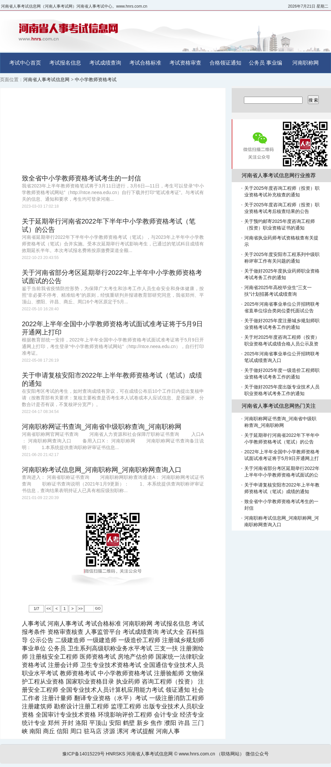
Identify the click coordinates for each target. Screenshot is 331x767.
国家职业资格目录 (90, 681)
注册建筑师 (37, 706)
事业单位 (34, 648)
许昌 (184, 723)
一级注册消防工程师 (176, 698)
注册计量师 (57, 698)
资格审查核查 (65, 632)
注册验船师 (169, 673)
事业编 (274, 63)
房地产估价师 (136, 656)
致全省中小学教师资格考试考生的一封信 (81, 178)
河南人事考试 (65, 623)
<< (48, 608)
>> (80, 608)
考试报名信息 (65, 63)
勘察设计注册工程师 (81, 706)
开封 (67, 723)
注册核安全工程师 (54, 656)
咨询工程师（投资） (169, 681)
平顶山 (98, 723)
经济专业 (192, 714)
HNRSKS (115, 753)
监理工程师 (126, 706)
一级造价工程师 (139, 640)
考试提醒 (142, 731)
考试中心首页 (25, 63)
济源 (109, 731)
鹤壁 (129, 723)
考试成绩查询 (105, 63)
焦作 (157, 723)
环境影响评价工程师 (125, 714)
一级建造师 (102, 640)
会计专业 (166, 714)
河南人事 (168, 731)
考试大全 (172, 632)
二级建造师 (70, 640)
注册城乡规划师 (183, 640)
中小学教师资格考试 (96, 79)
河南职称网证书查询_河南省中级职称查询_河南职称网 (101, 426)
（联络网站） (230, 753)
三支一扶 (166, 648)
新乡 (143, 723)
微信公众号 (257, 753)
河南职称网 (305, 63)
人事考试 (34, 623)
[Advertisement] (113, 131)
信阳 (63, 731)
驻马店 (93, 731)
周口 (76, 731)
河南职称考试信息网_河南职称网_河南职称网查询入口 (101, 469)
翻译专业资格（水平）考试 (110, 698)
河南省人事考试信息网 (46, 79)
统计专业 (34, 723)
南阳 (35, 731)
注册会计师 (63, 665)
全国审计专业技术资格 (66, 714)
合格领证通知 (225, 63)
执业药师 (128, 681)
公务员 (257, 63)
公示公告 (41, 640)
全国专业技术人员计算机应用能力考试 (112, 690)
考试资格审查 (185, 63)
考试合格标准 (145, 63)
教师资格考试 (78, 673)
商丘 (49, 731)
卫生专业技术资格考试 (110, 665)
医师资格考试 (98, 656)
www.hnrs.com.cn (197, 753)
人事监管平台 (103, 632)
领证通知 (178, 690)
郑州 (54, 723)
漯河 (123, 731)
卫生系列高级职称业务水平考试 (110, 648)
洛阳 (81, 723)
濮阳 (170, 723)
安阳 (115, 723)
